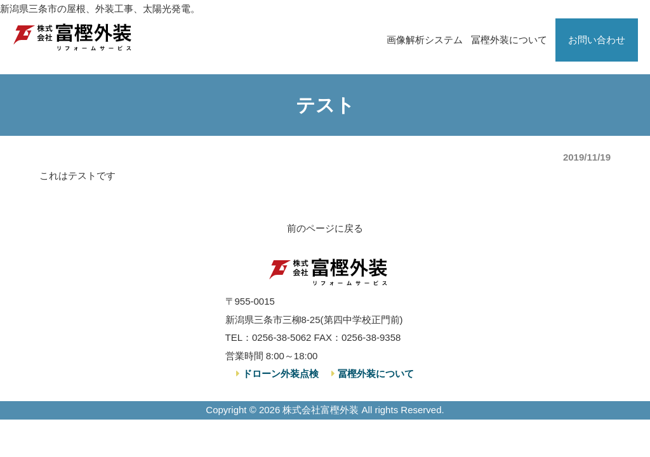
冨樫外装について (509, 39)
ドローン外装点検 (279, 373)
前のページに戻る (325, 228)
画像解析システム (425, 39)
